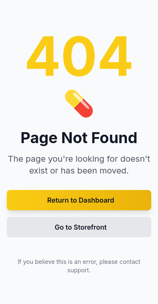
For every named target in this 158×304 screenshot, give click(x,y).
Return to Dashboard (80, 200)
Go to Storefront (81, 227)
